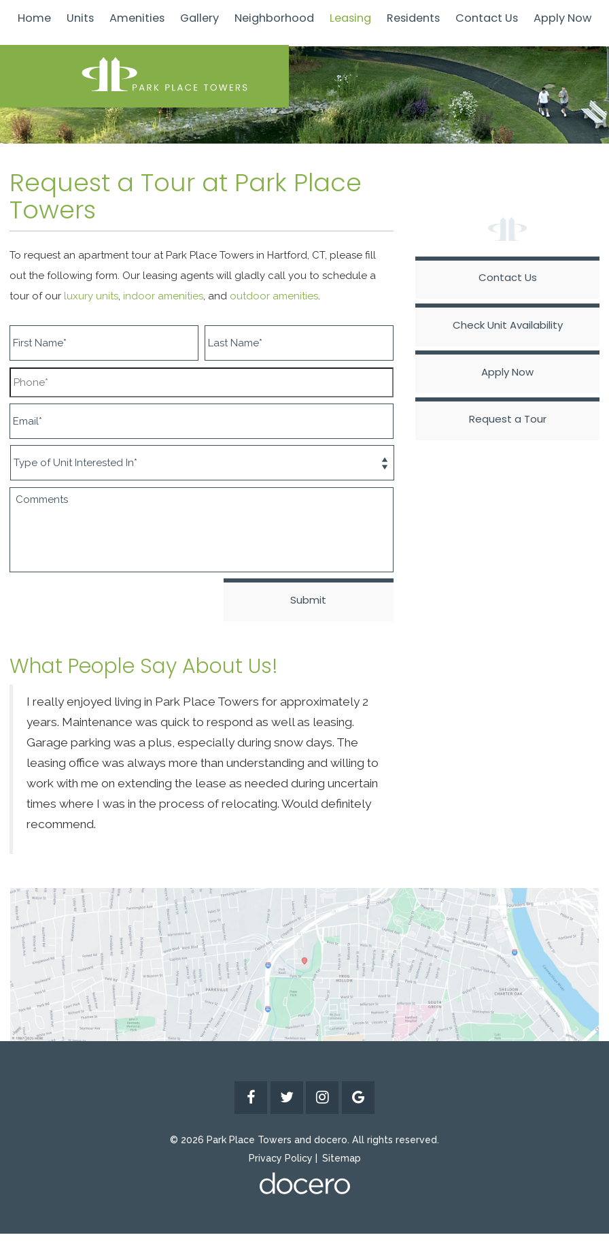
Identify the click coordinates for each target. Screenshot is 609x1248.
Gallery (199, 18)
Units (80, 18)
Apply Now (562, 18)
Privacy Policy (281, 1158)
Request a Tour (507, 419)
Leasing (350, 18)
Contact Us (486, 18)
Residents (413, 18)
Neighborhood (274, 18)
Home (34, 18)
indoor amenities (163, 296)
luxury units (91, 296)
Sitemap (341, 1158)
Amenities (136, 18)
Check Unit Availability (508, 325)
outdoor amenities (274, 296)
